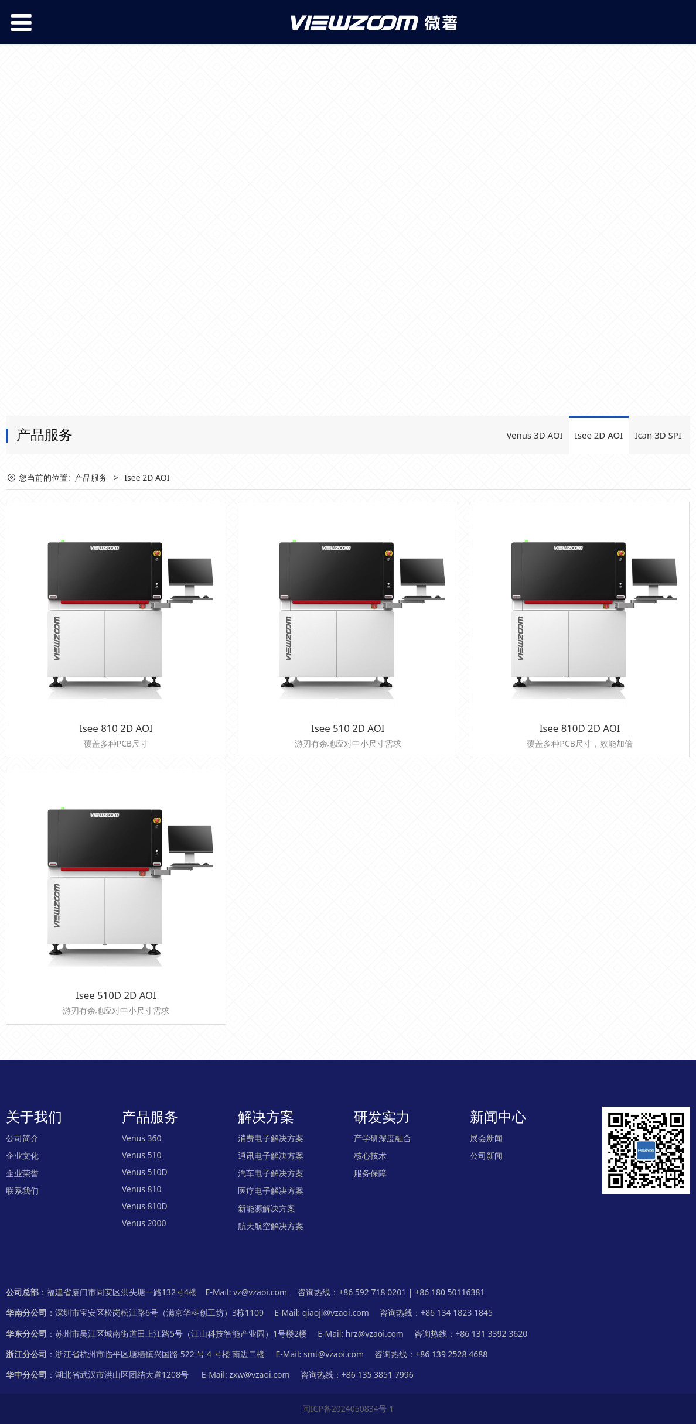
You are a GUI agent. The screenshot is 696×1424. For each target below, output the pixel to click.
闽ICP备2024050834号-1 (348, 1408)
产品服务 (90, 477)
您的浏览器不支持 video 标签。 (348, 218)
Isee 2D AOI (599, 435)
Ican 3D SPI (657, 435)
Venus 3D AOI (534, 435)
